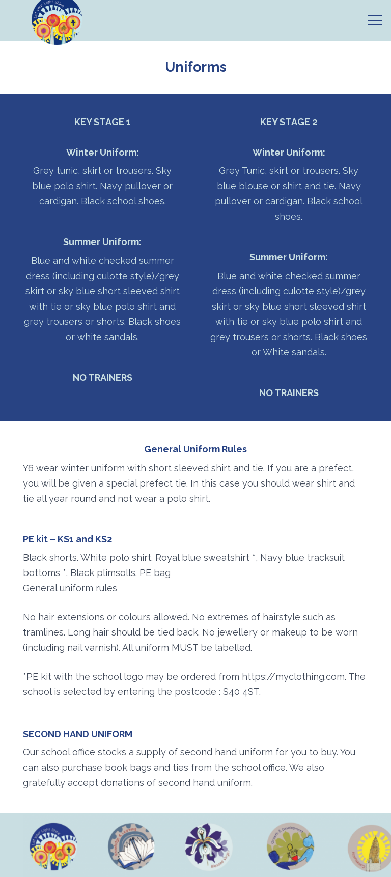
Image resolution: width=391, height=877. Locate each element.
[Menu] (374, 20)
